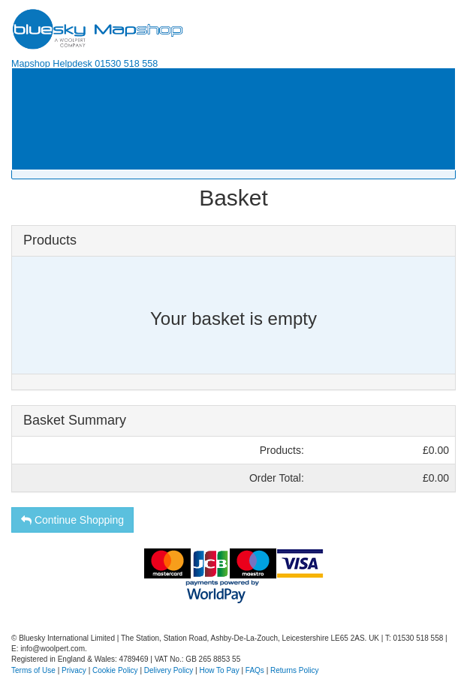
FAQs (255, 670)
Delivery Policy (169, 670)
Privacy (74, 670)
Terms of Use (33, 670)
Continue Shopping (72, 520)
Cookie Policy (115, 670)
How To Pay (220, 670)
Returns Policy (294, 670)
